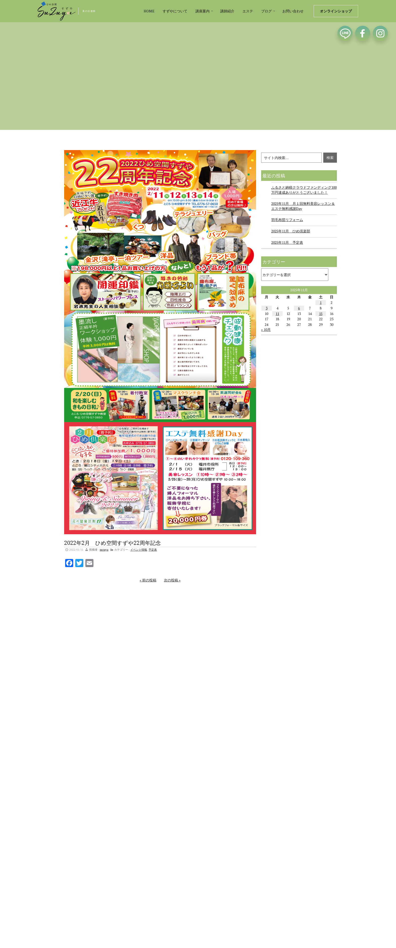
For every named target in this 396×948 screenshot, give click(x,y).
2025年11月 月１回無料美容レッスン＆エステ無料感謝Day (303, 206)
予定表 (152, 549)
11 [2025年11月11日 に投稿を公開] (277, 313)
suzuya (104, 549)
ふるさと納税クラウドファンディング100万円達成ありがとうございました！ (304, 190)
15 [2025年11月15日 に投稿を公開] (321, 313)
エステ (247, 11)
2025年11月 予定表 (287, 242)
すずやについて (175, 11)
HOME (149, 11)
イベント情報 (138, 549)
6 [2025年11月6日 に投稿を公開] (299, 308)
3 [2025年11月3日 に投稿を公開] (266, 308)
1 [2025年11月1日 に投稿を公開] (320, 302)
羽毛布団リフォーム (287, 219)
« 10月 (266, 329)
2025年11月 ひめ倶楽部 (290, 231)
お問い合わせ (293, 11)
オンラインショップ (336, 11)
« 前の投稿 (148, 580)
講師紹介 (227, 11)
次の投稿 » (172, 580)
